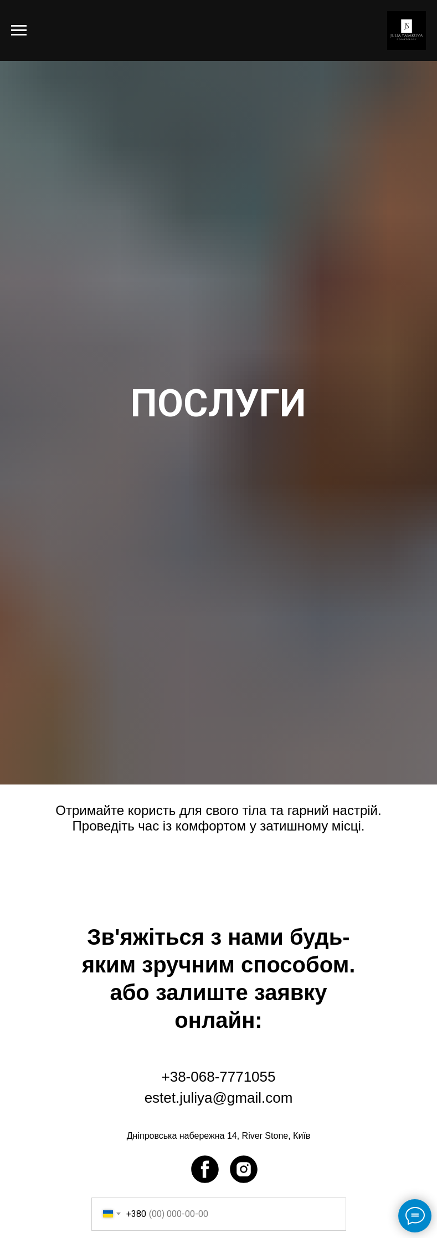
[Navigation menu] (19, 30)
